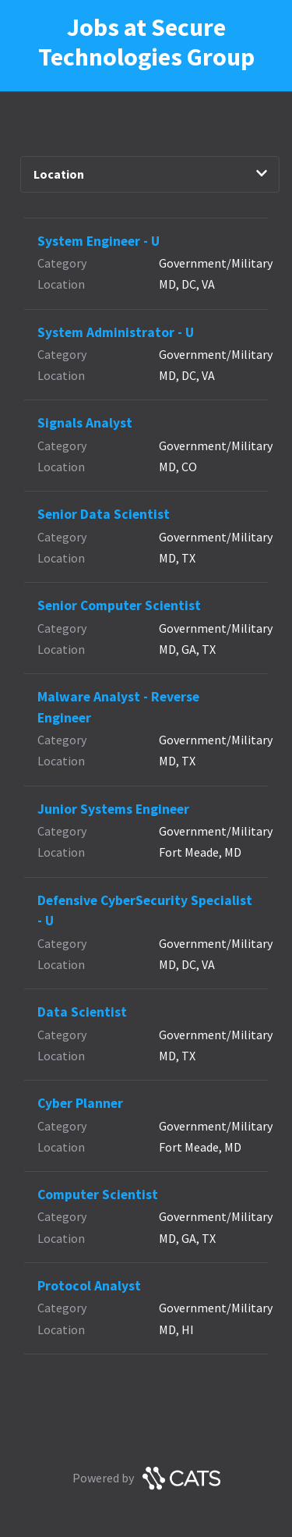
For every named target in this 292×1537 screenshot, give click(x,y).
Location (150, 174)
